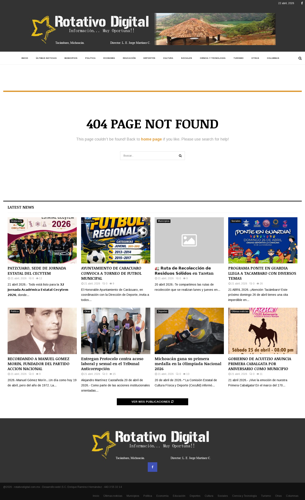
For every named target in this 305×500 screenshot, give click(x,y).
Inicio (24, 58)
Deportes (149, 58)
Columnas (273, 58)
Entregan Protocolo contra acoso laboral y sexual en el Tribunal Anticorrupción (112, 363)
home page (151, 139)
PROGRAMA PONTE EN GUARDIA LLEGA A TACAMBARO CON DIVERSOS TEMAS (262, 273)
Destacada (16, 221)
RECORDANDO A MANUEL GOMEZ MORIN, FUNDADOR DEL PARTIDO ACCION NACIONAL (38, 363)
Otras (255, 58)
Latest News (21, 207)
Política (90, 58)
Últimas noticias (46, 58)
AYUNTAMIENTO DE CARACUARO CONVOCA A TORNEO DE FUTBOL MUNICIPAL (111, 273)
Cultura (168, 58)
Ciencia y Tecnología (213, 58)
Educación (129, 58)
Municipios (70, 58)
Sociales (186, 58)
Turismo (238, 58)
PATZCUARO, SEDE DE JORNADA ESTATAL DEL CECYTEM (37, 270)
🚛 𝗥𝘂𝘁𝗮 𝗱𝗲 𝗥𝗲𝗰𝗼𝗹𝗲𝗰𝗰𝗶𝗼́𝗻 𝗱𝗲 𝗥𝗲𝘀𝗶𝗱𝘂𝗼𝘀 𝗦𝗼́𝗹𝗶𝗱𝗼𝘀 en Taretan (184, 270)
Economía (109, 58)
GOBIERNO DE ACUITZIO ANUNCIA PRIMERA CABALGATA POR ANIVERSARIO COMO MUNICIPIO (259, 363)
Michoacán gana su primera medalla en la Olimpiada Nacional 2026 (188, 363)
